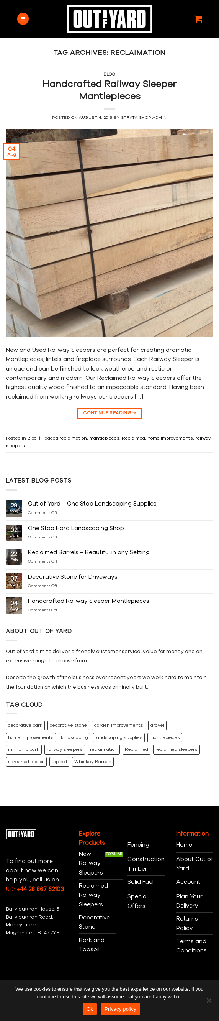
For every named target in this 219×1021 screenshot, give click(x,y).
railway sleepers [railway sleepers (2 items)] (65, 749)
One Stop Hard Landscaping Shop (76, 528)
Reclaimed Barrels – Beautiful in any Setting (89, 552)
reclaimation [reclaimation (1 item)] (104, 749)
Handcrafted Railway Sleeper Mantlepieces (109, 90)
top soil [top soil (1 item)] (59, 761)
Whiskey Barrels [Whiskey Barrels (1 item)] (92, 761)
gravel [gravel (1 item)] (157, 725)
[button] (23, 19)
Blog (109, 74)
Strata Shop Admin (144, 117)
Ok (90, 1009)
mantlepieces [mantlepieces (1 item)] (165, 737)
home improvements (170, 438)
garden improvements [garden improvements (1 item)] (118, 725)
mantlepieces (104, 438)
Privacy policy (120, 1009)
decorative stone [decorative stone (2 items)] (68, 725)
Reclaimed (133, 438)
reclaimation (73, 438)
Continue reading (109, 413)
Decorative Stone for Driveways (73, 576)
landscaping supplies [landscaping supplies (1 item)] (118, 737)
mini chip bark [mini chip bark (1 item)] (23, 749)
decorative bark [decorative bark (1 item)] (25, 725)
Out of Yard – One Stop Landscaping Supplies (92, 503)
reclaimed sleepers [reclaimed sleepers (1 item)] (176, 749)
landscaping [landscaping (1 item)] (74, 737)
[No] (208, 1002)
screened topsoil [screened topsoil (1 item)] (26, 761)
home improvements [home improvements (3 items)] (31, 737)
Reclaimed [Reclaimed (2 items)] (136, 749)
